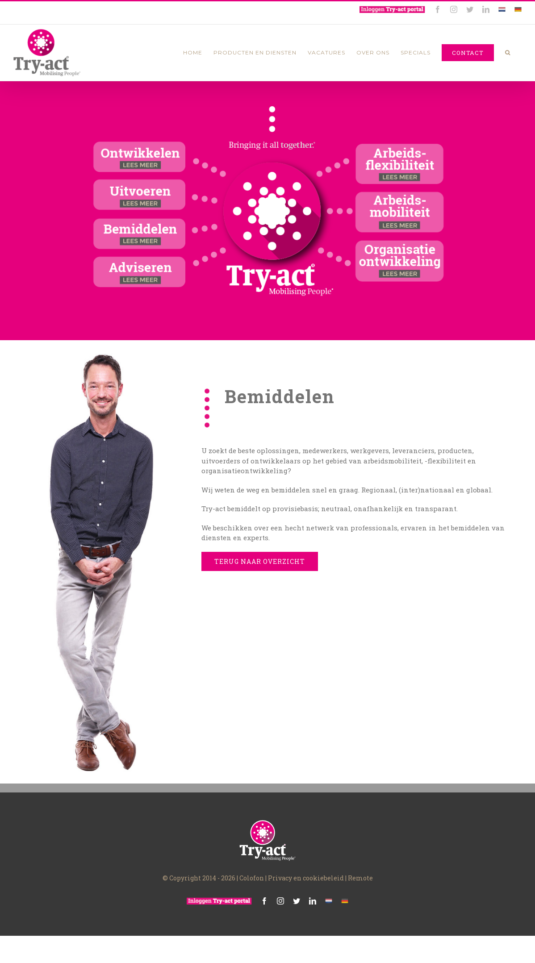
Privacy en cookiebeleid (306, 878)
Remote (360, 878)
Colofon (251, 878)
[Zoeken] (507, 52)
